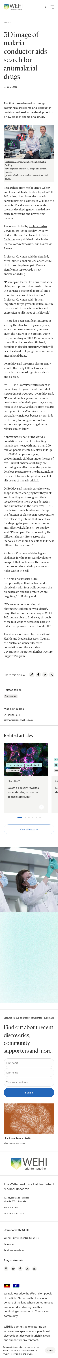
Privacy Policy (9, 1353)
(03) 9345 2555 (11, 1207)
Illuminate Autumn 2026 (17, 1138)
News (6, 22)
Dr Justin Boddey (26, 230)
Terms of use (26, 1353)
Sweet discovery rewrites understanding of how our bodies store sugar (23, 792)
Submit (29, 1092)
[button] (52, 7)
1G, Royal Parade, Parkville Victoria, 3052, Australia (16, 1199)
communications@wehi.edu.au (18, 719)
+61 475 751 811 (12, 715)
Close (50, 1350)
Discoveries (10, 696)
